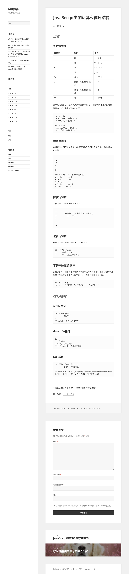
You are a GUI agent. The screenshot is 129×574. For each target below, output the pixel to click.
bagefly (72, 408)
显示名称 (57, 474)
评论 (55, 441)
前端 (9, 136)
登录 (9, 158)
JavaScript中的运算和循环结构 (83, 387)
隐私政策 (56, 569)
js (86, 408)
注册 (9, 154)
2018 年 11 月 (13, 121)
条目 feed (11, 162)
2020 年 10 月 (13, 105)
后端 (9, 140)
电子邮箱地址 (58, 485)
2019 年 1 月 (12, 113)
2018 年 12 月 (13, 117)
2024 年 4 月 (12, 93)
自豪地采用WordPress (70, 569)
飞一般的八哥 (68, 394)
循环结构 (92, 408)
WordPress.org (13, 170)
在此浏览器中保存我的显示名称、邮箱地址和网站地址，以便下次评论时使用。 (84, 506)
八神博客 (13, 9)
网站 (54, 495)
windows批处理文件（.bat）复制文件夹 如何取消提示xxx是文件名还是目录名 (19, 54)
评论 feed (11, 166)
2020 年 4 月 (12, 109)
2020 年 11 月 (13, 101)
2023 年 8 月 (12, 97)
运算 (98, 408)
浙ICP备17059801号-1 (88, 569)
